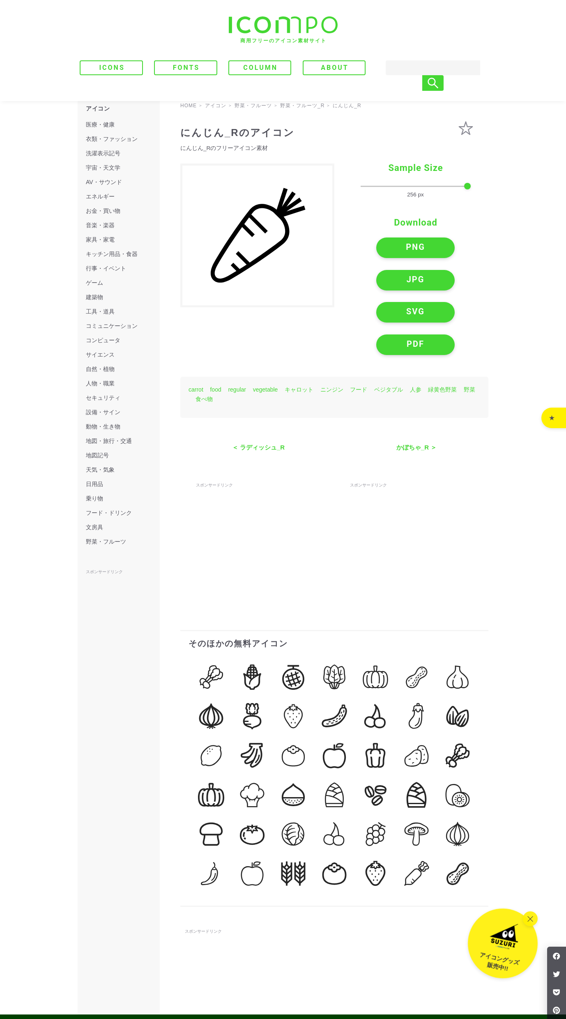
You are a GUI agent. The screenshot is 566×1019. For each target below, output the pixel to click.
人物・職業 (100, 383)
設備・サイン (103, 412)
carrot (196, 332)
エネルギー (100, 196)
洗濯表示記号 (103, 153)
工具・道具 (100, 311)
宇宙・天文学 (103, 167)
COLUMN (260, 67)
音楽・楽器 (100, 225)
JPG (449, 250)
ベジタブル (388, 332)
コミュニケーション (112, 326)
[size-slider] (416, 186)
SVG (382, 282)
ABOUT (334, 67)
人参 (415, 332)
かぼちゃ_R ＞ (416, 390)
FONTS (186, 67)
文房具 (94, 527)
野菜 (469, 332)
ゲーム (94, 282)
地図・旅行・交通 (109, 441)
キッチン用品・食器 (112, 254)
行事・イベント (106, 268)
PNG (381, 250)
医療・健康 (100, 124)
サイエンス (100, 354)
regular (237, 332)
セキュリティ (103, 397)
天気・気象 (100, 469)
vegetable (265, 332)
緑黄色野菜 (442, 332)
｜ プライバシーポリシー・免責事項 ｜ (441, 978)
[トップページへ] (283, 29)
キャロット (299, 332)
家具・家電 (100, 239)
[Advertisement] (257, 483)
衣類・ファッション (112, 139)
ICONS (111, 67)
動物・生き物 (103, 426)
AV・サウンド (104, 182)
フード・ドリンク (109, 513)
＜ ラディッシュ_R (258, 390)
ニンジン (331, 332)
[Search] (424, 67)
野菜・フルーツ (106, 541)
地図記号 (97, 455)
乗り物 (94, 498)
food (215, 332)
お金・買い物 (103, 210)
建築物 (94, 297)
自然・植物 (100, 369)
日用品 (94, 484)
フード (358, 332)
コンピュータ (103, 340)
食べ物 (204, 342)
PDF (449, 282)
